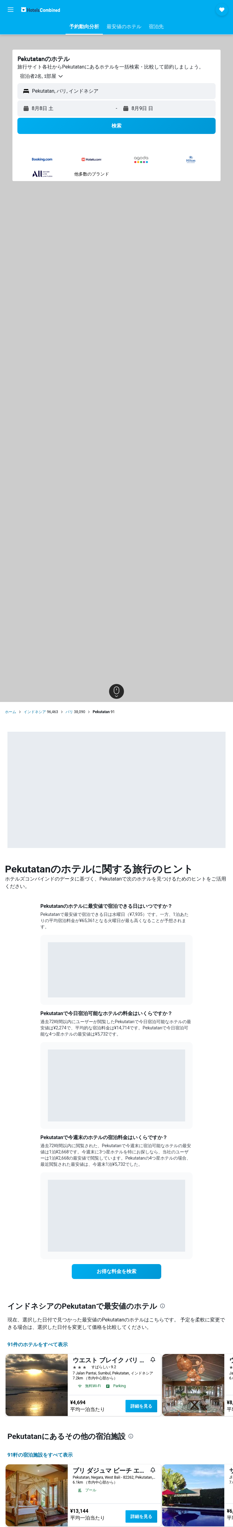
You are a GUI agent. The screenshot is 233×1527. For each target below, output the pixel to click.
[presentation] (162, 1306)
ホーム (10, 712)
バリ (69, 712)
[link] (116, 1271)
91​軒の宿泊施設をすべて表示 (40, 1455)
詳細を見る (141, 1406)
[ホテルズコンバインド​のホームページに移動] (40, 9)
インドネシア (35, 712)
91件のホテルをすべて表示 (37, 1344)
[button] (10, 9)
